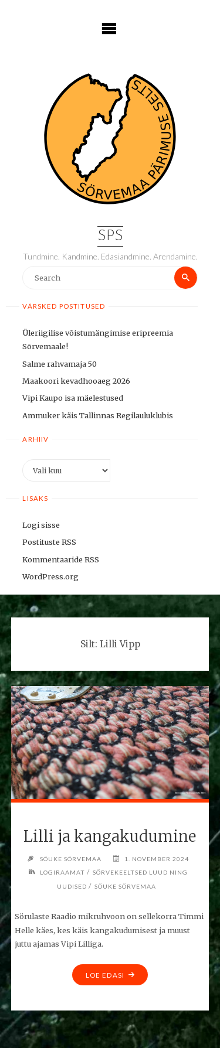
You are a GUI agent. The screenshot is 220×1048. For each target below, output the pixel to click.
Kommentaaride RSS (60, 559)
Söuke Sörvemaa (125, 886)
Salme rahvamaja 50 (59, 363)
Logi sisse (41, 525)
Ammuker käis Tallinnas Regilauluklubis (97, 415)
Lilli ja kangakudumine (109, 836)
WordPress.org (50, 576)
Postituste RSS (49, 542)
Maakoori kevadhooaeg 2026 (76, 380)
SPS (110, 236)
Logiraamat (62, 872)
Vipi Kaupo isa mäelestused (72, 397)
